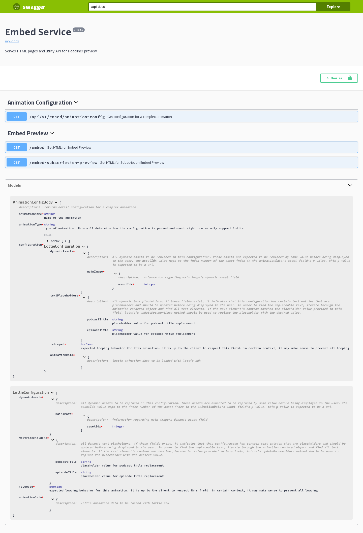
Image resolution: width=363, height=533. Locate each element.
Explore (333, 7)
